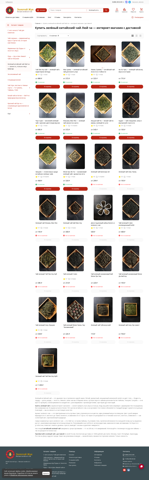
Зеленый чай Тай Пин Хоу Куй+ (46, 376)
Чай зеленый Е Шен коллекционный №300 (126, 224)
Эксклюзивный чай (14, 74)
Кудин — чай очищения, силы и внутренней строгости (130, 122)
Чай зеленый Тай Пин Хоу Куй (46, 274)
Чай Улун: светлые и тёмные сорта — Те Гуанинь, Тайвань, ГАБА (18, 87)
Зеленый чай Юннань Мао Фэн (46, 223)
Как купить (67, 17)
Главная (37, 23)
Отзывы (57, 17)
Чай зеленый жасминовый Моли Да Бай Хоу (130, 275)
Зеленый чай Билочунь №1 (100, 172)
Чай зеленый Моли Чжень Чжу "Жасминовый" (74, 326)
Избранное (98, 463)
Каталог (71, 455)
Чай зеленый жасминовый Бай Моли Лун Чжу (102, 275)
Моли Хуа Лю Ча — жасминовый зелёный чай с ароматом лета (74, 173)
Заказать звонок (138, 2)
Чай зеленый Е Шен (70, 274)
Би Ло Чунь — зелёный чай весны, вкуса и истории (131, 71)
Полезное (72, 463)
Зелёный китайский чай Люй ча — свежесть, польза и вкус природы (54, 472)
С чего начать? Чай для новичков (54, 455)
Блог (49, 17)
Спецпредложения (14, 80)
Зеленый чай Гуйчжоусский (101, 325)
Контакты (77, 17)
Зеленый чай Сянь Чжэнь (127, 172)
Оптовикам (41, 17)
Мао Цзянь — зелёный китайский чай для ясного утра (75, 71)
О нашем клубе (28, 17)
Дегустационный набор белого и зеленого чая (103, 224)
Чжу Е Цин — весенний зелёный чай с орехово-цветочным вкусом (47, 122)
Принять (46, 473)
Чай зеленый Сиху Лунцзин (45, 325)
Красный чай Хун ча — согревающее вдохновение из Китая (18, 105)
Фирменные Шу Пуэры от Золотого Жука (55, 464)
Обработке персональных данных (21, 475)
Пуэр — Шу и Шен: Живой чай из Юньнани (54, 468)
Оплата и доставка (12, 17)
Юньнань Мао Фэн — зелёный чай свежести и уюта (74, 122)
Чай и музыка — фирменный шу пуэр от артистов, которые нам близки (19, 40)
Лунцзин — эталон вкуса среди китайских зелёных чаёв (46, 173)
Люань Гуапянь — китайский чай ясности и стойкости (103, 71)
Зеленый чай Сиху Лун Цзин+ (129, 325)
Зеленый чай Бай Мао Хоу (72, 223)
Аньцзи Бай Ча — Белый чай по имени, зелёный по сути (102, 122)
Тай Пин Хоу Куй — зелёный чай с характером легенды (47, 71)
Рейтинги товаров (100, 465)
